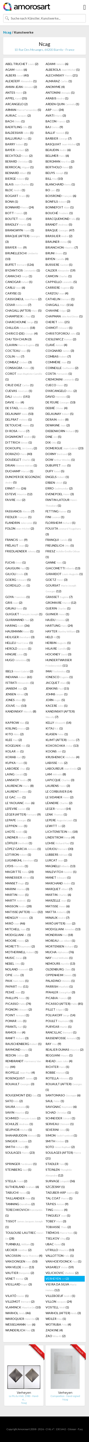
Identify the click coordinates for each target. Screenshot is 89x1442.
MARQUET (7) (59, 889)
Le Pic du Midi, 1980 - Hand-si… (24, 1397)
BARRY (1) (16, 144)
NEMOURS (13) (60, 963)
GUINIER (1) (57, 614)
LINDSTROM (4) (60, 837)
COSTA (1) (59, 373)
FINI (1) (55, 517)
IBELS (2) (19, 671)
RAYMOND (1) (18, 1049)
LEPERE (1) (61, 820)
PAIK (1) (17, 981)
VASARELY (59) (60, 1267)
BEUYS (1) (57, 173)
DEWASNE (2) (58, 425)
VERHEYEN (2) (57, 1278)
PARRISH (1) (59, 986)
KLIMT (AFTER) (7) (62, 740)
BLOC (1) (15, 190)
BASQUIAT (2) (63, 144)
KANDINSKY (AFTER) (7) (60, 714)
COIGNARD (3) (60, 350)
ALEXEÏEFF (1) (21, 81)
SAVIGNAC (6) (61, 1106)
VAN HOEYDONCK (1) (63, 1261)
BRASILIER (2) (59, 236)
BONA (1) (11, 201)
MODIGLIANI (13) (63, 929)
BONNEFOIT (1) (60, 207)
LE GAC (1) (15, 797)
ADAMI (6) (57, 64)
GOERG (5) (18, 579)
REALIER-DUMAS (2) (64, 1049)
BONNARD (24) (19, 207)
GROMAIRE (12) (61, 602)
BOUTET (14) (18, 219)
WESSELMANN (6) (20, 1324)
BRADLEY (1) (18, 224)
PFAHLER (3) (60, 992)
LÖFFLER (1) (18, 843)
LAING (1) (16, 774)
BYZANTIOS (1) (22, 270)
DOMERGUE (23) (64, 448)
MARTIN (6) (58, 894)
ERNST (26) (15, 488)
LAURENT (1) (18, 791)
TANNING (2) (20, 1204)
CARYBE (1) (13, 293)
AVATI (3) (56, 115)
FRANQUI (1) (59, 539)
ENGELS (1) (57, 477)
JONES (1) (15, 700)
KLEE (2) (13, 740)
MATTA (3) (58, 912)
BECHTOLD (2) (19, 155)
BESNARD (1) (18, 173)
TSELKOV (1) (58, 1238)
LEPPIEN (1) (16, 826)
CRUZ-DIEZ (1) (19, 385)
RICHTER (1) (57, 1067)
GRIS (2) (13, 602)
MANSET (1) (17, 883)
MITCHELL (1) (17, 929)
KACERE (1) (56, 705)
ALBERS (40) (17, 75)
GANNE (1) (56, 562)
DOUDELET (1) (20, 459)
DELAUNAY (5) (59, 414)
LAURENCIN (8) (19, 785)
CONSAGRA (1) (19, 368)
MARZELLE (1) (58, 900)
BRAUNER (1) (58, 241)
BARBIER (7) (59, 138)
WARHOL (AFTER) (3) (63, 1313)
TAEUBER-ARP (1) (62, 1192)
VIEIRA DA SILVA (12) (61, 1287)
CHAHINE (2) (58, 310)
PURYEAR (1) (59, 1026)
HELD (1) (53, 637)
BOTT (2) (16, 213)
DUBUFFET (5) (58, 465)
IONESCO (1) (59, 677)
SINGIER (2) (18, 1141)
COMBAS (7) (58, 356)
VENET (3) (16, 1278)
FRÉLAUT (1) (16, 545)
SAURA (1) (17, 1106)
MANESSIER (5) (19, 877)
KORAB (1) (15, 757)
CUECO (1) (56, 385)
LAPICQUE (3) (60, 780)
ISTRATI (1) (19, 682)
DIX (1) (53, 442)
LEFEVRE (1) (17, 808)
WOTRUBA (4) (58, 1324)
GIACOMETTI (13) (63, 568)
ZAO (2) (56, 1336)
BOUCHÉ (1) (59, 213)
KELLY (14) (58, 722)
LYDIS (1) (16, 866)
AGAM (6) (16, 69)
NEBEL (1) (14, 963)
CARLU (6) (15, 287)
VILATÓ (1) (17, 1296)
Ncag (7, 32)
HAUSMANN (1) (19, 631)
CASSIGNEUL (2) (23, 299)
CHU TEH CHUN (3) (18, 339)
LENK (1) (56, 814)
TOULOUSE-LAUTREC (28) (24, 1235)
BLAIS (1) (19, 184)
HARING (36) (17, 625)
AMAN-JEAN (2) (21, 87)
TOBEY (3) (56, 1221)
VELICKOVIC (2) (62, 1273)
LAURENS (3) (58, 785)
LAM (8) (56, 774)
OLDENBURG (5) (60, 969)
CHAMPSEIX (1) (20, 316)
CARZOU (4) (57, 293)
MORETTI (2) (20, 946)
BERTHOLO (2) (59, 167)
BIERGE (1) (17, 178)
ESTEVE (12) (18, 494)
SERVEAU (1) (60, 1124)
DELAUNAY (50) (19, 414)
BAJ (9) (54, 127)
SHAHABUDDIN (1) (22, 1135)
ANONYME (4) (55, 87)
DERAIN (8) (57, 419)
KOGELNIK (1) (17, 745)
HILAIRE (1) (58, 648)
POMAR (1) (15, 1021)
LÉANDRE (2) (59, 803)
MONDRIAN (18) (59, 935)
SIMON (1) (61, 1135)
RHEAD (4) (59, 1061)
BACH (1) (15, 121)
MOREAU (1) (60, 940)
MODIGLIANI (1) (18, 935)
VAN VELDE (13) (19, 1267)
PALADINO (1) (60, 981)
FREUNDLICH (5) (60, 545)
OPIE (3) (14, 975)
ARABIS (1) (57, 98)
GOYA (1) (17, 597)
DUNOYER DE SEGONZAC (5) (23, 479)
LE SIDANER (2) (59, 797)
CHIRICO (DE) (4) (21, 333)
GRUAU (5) (16, 608)
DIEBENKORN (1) (62, 431)
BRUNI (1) (56, 253)
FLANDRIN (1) (21, 522)
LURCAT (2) (56, 860)
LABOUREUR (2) (63, 768)
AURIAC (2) (18, 115)
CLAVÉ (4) (56, 345)
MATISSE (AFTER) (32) (24, 912)
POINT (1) (17, 1015)
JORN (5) (55, 700)
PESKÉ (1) (14, 992)
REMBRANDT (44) (23, 1064)
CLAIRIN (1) (22, 345)
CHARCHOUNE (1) (21, 322)
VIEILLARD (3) (18, 1284)
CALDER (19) (60, 270)
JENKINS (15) (57, 688)
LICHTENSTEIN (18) (62, 831)
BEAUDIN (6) (58, 150)
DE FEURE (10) (60, 402)
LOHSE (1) (60, 843)
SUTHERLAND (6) (22, 1187)
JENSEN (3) (16, 694)
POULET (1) (59, 1021)
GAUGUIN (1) (17, 568)
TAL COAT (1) (59, 1198)
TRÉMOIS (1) (61, 1232)
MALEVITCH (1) (61, 872)
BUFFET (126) (19, 264)
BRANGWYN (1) (19, 230)
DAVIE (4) (14, 402)
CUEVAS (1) (18, 391)
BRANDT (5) (59, 224)
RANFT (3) (17, 1038)
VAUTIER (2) (19, 1273)
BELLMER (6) (57, 155)
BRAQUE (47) (60, 230)
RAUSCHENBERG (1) (23, 1044)
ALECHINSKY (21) (62, 75)
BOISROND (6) (61, 196)
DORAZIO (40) (18, 454)
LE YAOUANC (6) (19, 803)
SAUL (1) (55, 1101)
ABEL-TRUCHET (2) (21, 64)
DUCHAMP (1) (19, 471)
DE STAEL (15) (19, 408)
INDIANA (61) (18, 677)
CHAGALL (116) (59, 305)
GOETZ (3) (56, 579)
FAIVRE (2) (15, 500)
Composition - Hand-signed (65, 1396)
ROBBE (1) (57, 1072)
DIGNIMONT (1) (20, 436)
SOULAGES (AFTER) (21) (63, 1155)
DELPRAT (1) (18, 419)
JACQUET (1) (58, 682)
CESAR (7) (18, 305)
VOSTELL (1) (57, 1307)
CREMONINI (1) (62, 379)
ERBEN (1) (56, 482)
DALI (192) (17, 396)
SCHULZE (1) (19, 1124)
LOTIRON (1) (18, 854)
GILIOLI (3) (16, 574)
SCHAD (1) (58, 1112)
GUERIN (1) (58, 608)
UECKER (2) (18, 1250)
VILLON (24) (59, 1301)
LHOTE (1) (16, 831)
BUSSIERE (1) (59, 264)
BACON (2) (58, 121)
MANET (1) (58, 877)
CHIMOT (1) (59, 327)
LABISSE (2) (56, 763)
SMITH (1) (16, 1147)
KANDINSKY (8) (20, 711)
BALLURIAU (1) (18, 138)
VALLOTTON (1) (60, 1255)
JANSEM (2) (16, 688)
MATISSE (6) (58, 906)
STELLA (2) (16, 1181)
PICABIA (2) (58, 998)
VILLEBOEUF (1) (60, 1296)
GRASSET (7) (59, 597)
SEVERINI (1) (57, 1129)
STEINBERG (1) (18, 1169)
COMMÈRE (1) (58, 362)
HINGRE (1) (16, 654)
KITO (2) (14, 734)
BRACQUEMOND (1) (63, 219)
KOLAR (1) (14, 751)
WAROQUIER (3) (22, 1318)
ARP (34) (55, 110)
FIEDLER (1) (18, 517)
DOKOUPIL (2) (21, 448)
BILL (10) (54, 178)
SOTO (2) (60, 1147)
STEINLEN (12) (59, 1172)
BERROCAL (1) (19, 167)
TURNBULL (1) (19, 1244)
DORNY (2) (58, 454)
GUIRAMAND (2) (19, 620)
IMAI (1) (58, 671)
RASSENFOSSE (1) (63, 1038)
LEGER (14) (58, 808)
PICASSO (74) (18, 1003)
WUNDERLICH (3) (20, 1330)
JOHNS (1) (56, 694)
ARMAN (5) (23, 110)
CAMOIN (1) (59, 276)
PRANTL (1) (15, 1026)
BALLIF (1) (57, 132)
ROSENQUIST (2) (21, 1078)
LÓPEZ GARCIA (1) (23, 849)
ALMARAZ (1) (59, 81)
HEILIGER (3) (19, 637)
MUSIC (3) (15, 958)
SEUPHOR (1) (18, 1129)
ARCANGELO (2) (16, 104)
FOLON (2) (19, 528)
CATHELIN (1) (60, 299)
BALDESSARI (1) (19, 132)
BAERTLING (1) (18, 127)
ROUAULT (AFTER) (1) (64, 1086)
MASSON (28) (18, 906)
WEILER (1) (56, 1318)
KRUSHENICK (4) (62, 757)
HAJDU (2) (57, 620)
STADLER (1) (57, 1164)
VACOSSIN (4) (23, 1255)
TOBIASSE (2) (58, 1227)
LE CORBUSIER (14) (59, 791)
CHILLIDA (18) (20, 327)
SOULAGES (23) (20, 1152)
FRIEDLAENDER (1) (22, 551)
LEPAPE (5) (18, 820)
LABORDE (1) (17, 768)
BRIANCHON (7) (62, 247)
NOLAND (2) (19, 969)
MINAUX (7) (57, 917)
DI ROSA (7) (17, 431)
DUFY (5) (55, 471)
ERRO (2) (59, 488)
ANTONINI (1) (60, 92)
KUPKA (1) (16, 763)
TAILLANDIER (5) (20, 1198)
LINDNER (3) (18, 837)
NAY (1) (59, 958)
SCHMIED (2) (22, 1118)
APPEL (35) (16, 98)
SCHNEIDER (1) (60, 1118)
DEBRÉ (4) (56, 408)
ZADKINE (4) (54, 1330)
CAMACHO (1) (18, 276)
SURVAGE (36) (60, 1181)
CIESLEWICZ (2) (61, 339)
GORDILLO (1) (17, 585)
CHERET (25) (58, 322)
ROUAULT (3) (19, 1084)
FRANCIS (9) (16, 539)
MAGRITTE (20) (19, 872)
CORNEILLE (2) (62, 368)
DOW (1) (60, 459)
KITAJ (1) (54, 728)
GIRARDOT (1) (64, 574)
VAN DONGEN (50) (21, 1261)
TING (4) (56, 1210)
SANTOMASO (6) (63, 1095)
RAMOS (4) (15, 1032)
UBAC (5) (55, 1244)
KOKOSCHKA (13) (62, 745)
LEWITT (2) (55, 826)
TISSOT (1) (24, 1224)
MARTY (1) (17, 900)
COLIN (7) (14, 356)
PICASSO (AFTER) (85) (64, 1003)
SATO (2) (14, 1101)
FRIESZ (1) (63, 554)
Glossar (72, 1429)
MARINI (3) (17, 889)
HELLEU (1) (19, 643)
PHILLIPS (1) (17, 998)
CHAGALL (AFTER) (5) (23, 310)
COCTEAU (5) (17, 350)
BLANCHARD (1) (60, 184)
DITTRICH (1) (18, 442)
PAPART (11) (16, 986)
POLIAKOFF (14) (60, 1015)
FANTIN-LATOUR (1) (62, 502)
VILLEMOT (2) (19, 1301)
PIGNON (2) (18, 1009)
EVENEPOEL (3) (60, 494)
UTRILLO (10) (60, 1250)
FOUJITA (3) (63, 531)
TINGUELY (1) (58, 1215)
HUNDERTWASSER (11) (59, 662)
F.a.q (80, 1429)
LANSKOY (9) (18, 780)
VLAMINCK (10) (23, 1307)
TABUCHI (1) (17, 1192)
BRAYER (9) (16, 247)
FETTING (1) (58, 511)
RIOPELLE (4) (20, 1072)
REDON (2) (16, 1055)
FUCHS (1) (15, 562)
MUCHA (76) (60, 952)
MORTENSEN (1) (62, 946)
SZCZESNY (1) (55, 1187)
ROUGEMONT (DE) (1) (23, 1095)
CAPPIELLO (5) (61, 282)
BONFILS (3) (58, 201)
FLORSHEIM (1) (60, 522)
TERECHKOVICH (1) (23, 1212)
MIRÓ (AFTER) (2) (60, 923)
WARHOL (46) (18, 1313)
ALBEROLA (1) (63, 69)
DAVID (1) (58, 396)
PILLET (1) (57, 1009)
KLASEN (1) (57, 734)
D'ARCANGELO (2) (61, 391)
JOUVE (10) (15, 705)
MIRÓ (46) (15, 923)
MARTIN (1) (17, 894)
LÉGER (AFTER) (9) (23, 814)
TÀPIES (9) (57, 1204)
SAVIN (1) (17, 1112)
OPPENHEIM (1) (61, 975)
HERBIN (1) (58, 643)
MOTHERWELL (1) (21, 952)
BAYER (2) (17, 150)
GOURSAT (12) (61, 588)
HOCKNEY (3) (58, 654)
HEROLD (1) (18, 648)
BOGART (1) (17, 196)
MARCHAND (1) (60, 883)
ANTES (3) (15, 92)
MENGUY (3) (19, 917)
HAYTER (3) (62, 631)
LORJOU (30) (59, 849)
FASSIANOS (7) (19, 511)
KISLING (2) (17, 728)
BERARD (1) (18, 161)
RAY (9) (53, 1044)
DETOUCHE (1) (19, 425)
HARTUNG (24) (59, 625)
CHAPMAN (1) (64, 316)
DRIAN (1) (21, 465)
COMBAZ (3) (18, 362)
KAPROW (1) (17, 722)
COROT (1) (23, 376)
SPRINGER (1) (21, 1164)
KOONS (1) (56, 751)
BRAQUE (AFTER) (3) (22, 238)
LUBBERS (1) (59, 854)
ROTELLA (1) (59, 1078)
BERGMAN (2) (60, 161)
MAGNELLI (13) (60, 866)
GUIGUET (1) (23, 614)
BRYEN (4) (57, 259)
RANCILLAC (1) (61, 1032)
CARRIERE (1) (59, 287)
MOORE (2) (17, 940)
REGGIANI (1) (59, 1055)
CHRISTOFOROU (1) (63, 333)
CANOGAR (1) (18, 282)
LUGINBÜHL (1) (21, 860)
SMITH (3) (57, 1141)
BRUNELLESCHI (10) (21, 256)
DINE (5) (53, 436)
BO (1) (53, 190)
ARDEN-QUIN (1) (62, 104)
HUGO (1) (17, 660)
